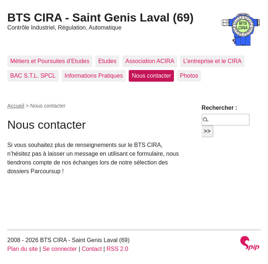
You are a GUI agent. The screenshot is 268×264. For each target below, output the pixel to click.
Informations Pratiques (94, 76)
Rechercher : (219, 108)
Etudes (107, 61)
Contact (92, 249)
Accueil (15, 106)
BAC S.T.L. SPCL (33, 76)
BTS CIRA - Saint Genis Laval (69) (100, 17)
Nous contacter (151, 76)
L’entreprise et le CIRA (212, 61)
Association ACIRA (149, 61)
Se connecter (60, 249)
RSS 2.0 (117, 249)
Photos (189, 76)
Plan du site (22, 249)
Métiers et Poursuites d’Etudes (49, 61)
